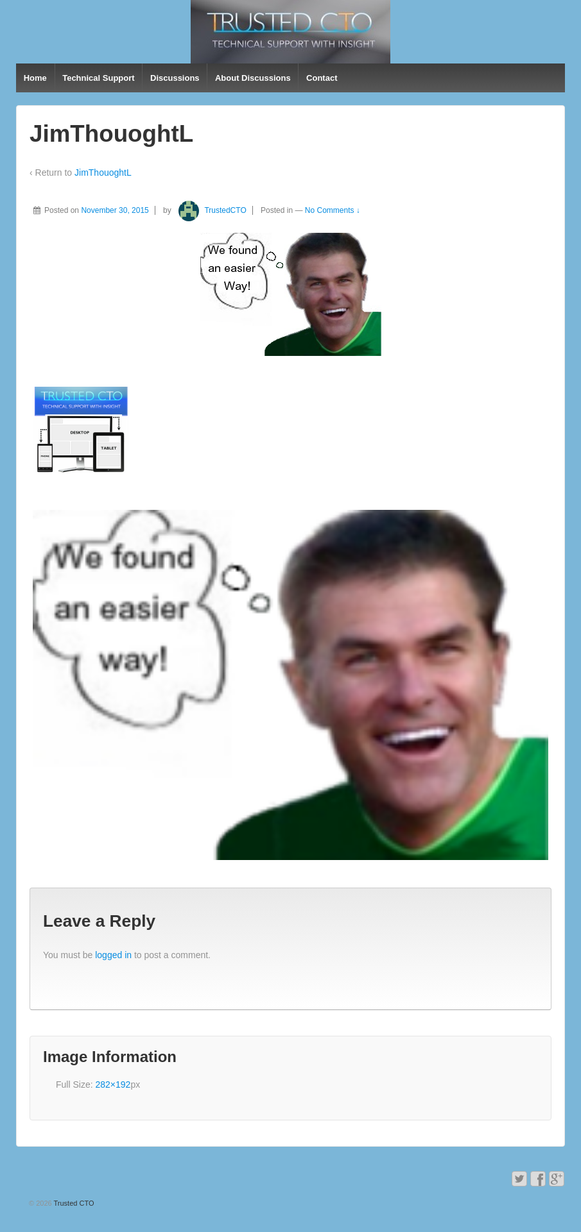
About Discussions (253, 78)
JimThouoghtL (103, 172)
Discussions (175, 78)
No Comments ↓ (332, 210)
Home (35, 78)
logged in (113, 955)
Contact (321, 78)
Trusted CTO (73, 1203)
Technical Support (98, 78)
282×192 (112, 1084)
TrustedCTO (210, 210)
